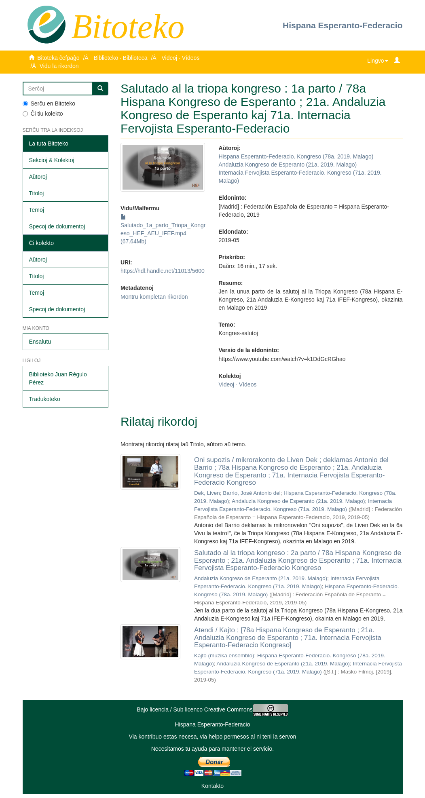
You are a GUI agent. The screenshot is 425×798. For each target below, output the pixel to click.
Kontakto (212, 786)
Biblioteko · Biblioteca (120, 58)
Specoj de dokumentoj (57, 226)
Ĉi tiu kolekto (43, 113)
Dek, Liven (207, 493)
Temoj (36, 210)
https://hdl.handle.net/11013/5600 (163, 271)
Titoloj (36, 193)
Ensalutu (40, 341)
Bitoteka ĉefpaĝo (58, 58)
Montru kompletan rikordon (154, 296)
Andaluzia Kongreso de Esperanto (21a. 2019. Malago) (288, 164)
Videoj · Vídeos (180, 58)
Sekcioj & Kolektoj (51, 160)
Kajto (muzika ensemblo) (224, 655)
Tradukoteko (44, 399)
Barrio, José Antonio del (252, 493)
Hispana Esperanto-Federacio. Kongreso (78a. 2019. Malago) (296, 156)
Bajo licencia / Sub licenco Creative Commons (212, 709)
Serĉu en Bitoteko (49, 103)
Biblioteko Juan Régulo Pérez (58, 378)
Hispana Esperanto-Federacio (342, 25)
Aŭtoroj (38, 176)
